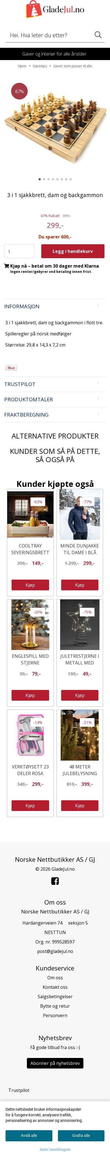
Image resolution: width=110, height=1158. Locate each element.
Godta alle (81, 1135)
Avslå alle (29, 1135)
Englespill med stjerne (30, 659)
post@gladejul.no (55, 951)
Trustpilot (19, 383)
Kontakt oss (55, 987)
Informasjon (21, 306)
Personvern (55, 1015)
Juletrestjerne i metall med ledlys (79, 663)
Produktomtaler (28, 399)
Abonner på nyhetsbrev (55, 1063)
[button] (40, 179)
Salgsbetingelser (55, 996)
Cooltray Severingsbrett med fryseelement (30, 556)
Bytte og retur (55, 1006)
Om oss (55, 978)
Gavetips (38, 66)
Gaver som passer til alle (71, 66)
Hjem (22, 65)
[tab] (55, 306)
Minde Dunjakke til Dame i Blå (79, 549)
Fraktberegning (26, 414)
